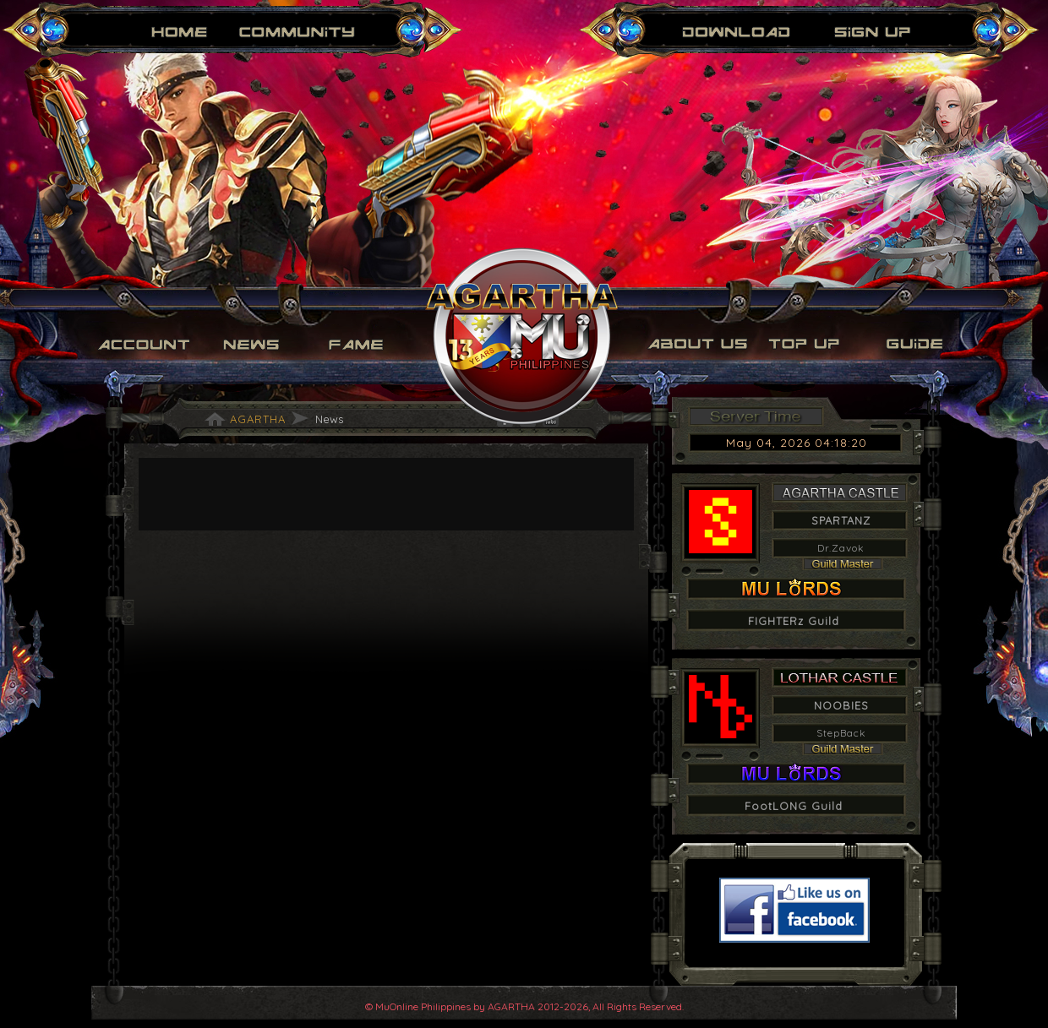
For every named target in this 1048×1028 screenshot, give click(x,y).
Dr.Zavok (841, 547)
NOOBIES (841, 705)
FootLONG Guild (794, 806)
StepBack (841, 732)
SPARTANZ (841, 520)
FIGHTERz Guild (793, 621)
